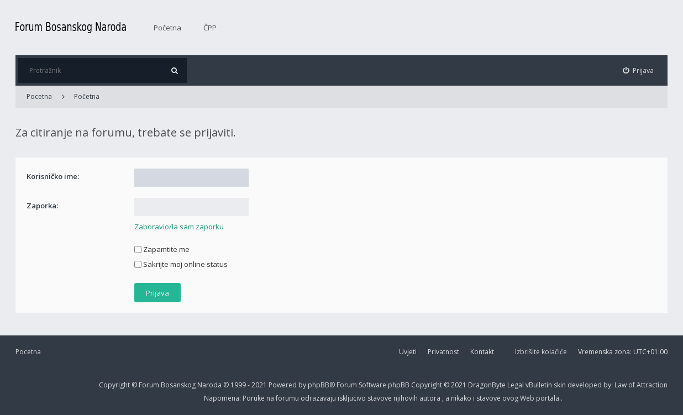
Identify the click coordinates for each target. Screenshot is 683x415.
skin (561, 385)
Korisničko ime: (53, 176)
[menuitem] (638, 70)
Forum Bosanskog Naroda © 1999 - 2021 (204, 385)
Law (621, 385)
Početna (167, 28)
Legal (516, 385)
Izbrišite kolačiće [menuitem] (541, 351)
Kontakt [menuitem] (482, 351)
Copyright (114, 385)
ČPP (210, 28)
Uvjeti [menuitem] (408, 351)
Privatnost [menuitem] (443, 351)
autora (430, 398)
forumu (288, 398)
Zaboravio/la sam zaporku (179, 227)
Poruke (254, 398)
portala (548, 398)
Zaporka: (42, 206)
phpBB (399, 385)
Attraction (652, 385)
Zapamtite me (162, 249)
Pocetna (28, 351)
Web (528, 398)
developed (585, 385)
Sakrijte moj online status (181, 264)
